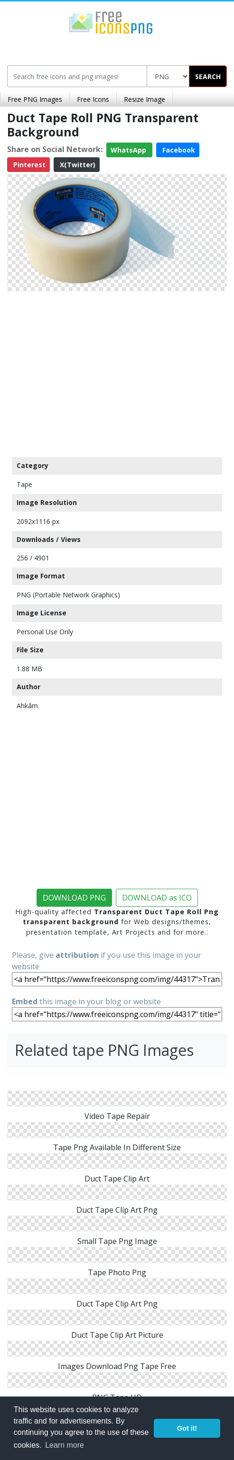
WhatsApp (129, 149)
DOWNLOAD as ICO (157, 897)
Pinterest (28, 164)
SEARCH (208, 76)
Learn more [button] (64, 1445)
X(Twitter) (76, 164)
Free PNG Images (35, 99)
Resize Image (144, 99)
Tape (24, 484)
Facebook (177, 149)
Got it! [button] (187, 1428)
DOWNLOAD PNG (74, 897)
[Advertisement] (117, 372)
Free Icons (93, 99)
